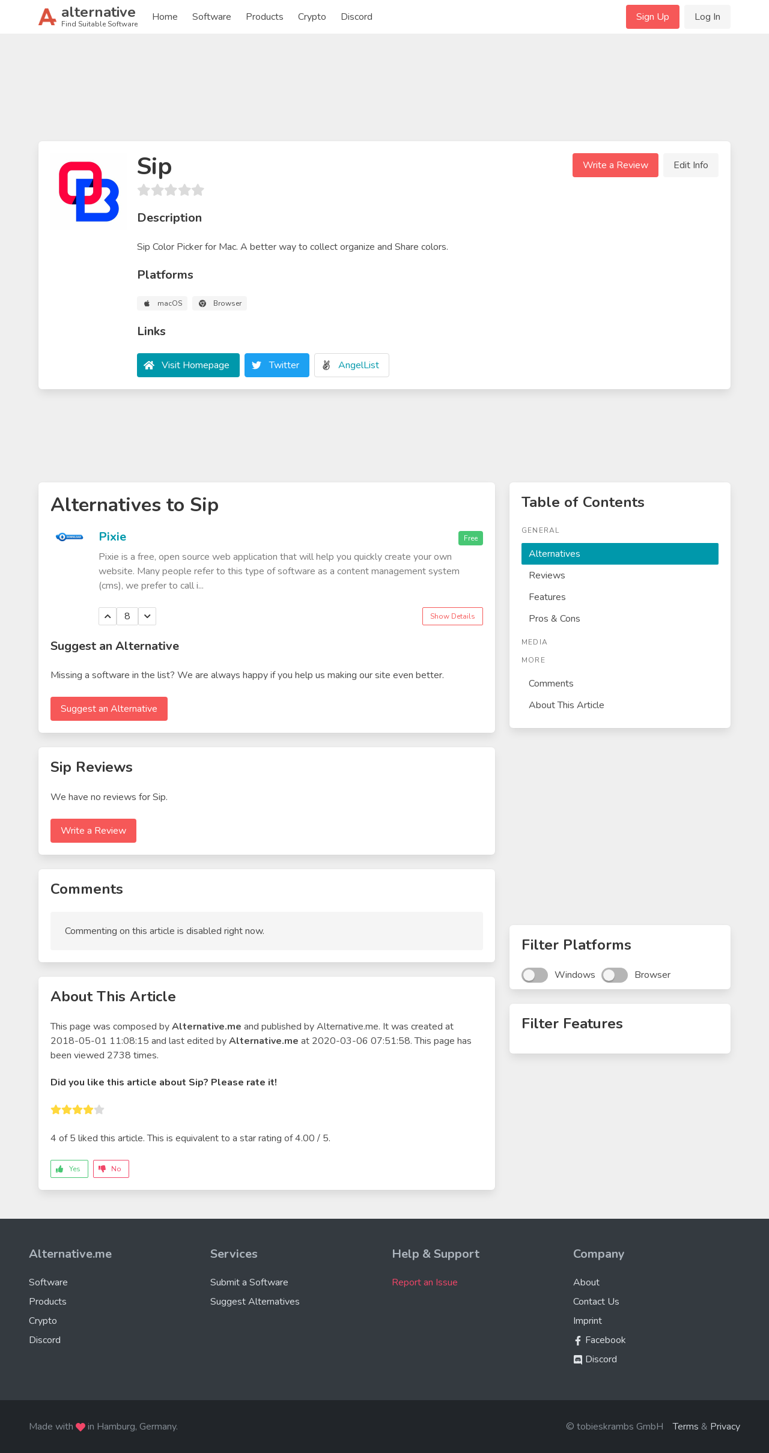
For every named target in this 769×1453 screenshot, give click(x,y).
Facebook (599, 1340)
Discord (356, 16)
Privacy (725, 1426)
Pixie (112, 537)
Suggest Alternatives (255, 1301)
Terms (686, 1426)
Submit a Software (249, 1282)
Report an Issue (425, 1282)
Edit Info (690, 165)
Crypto (312, 16)
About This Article (566, 705)
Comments (551, 683)
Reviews (547, 575)
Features (547, 597)
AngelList (358, 365)
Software (211, 16)
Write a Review (615, 165)
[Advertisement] (384, 92)
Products (265, 16)
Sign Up (652, 16)
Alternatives (554, 553)
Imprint (587, 1320)
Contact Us (596, 1301)
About (586, 1282)
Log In (707, 16)
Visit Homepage (195, 365)
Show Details (452, 616)
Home (165, 16)
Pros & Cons (554, 618)
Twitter (284, 365)
